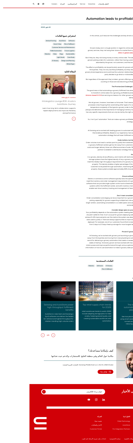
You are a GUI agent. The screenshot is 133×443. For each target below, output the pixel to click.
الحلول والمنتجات (75, 4)
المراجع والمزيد (43, 4)
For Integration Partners (92, 429)
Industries (63, 4)
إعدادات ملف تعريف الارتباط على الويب (64, 439)
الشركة (34, 4)
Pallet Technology (94, 421)
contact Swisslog (115, 248)
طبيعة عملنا (68, 421)
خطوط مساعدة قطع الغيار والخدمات (117, 425)
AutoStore (97, 425)
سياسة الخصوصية (85, 439)
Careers (26, 4)
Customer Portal (66, 429)
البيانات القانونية (99, 439)
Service (54, 4)
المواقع (127, 421)
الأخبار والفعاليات (67, 425)
